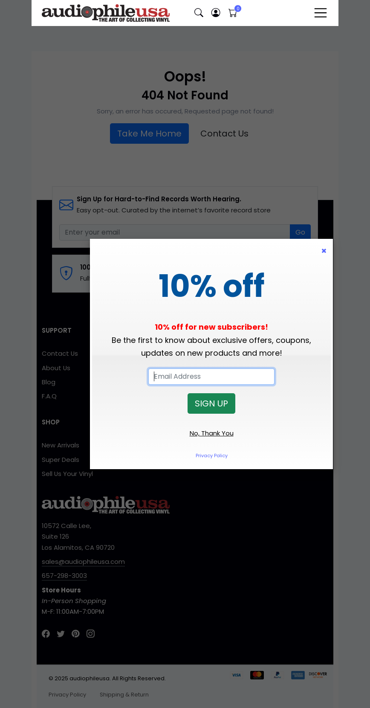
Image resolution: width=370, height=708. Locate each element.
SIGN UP (211, 403)
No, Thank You (212, 433)
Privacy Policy (212, 455)
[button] (198, 13)
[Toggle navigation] (320, 12)
